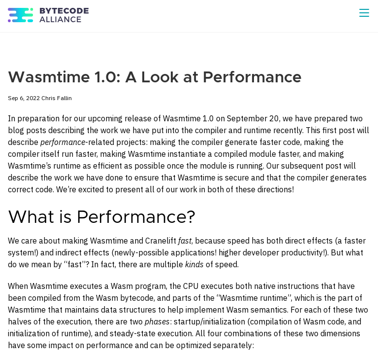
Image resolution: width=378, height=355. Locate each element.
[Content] (189, 194)
